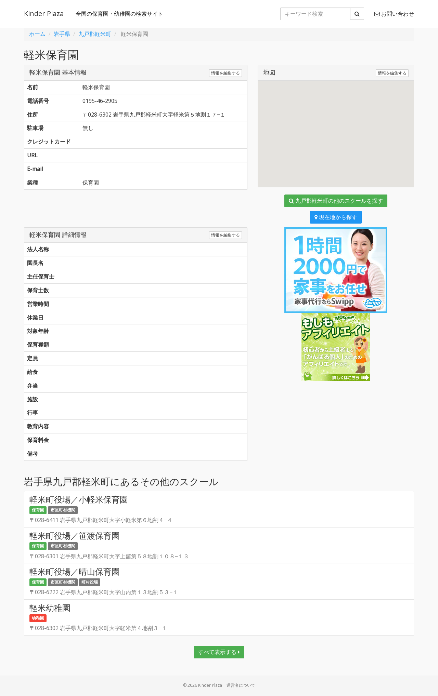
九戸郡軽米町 (94, 34)
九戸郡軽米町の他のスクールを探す (336, 200)
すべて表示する (219, 652)
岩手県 (62, 34)
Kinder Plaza (44, 13)
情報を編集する (225, 73)
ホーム (37, 34)
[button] (335, 127)
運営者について (241, 685)
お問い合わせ (394, 13)
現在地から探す (335, 217)
